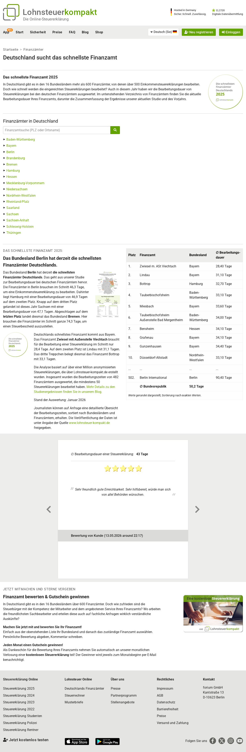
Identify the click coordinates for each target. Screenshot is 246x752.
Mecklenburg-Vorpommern (25, 183)
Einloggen (231, 32)
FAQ (72, 32)
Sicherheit (38, 32)
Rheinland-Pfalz (17, 202)
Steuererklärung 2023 (18, 702)
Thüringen (13, 233)
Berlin (10, 152)
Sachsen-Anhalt (17, 220)
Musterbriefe (74, 702)
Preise (57, 32)
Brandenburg (15, 158)
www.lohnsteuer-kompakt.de (89, 423)
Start (19, 32)
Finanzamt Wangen (90, 446)
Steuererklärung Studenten (22, 716)
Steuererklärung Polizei (20, 723)
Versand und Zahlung (172, 723)
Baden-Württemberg (20, 139)
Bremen (11, 164)
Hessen (11, 177)
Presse (116, 688)
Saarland (12, 208)
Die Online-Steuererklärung (46, 19)
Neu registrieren (198, 32)
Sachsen (12, 214)
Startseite (10, 50)
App (6, 32)
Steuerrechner (75, 695)
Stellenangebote (122, 702)
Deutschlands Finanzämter (84, 688)
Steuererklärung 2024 (18, 695)
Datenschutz (166, 702)
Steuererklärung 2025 (18, 688)
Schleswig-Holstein (20, 227)
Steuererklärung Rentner (20, 730)
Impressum (165, 688)
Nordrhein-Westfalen (21, 195)
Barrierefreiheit (167, 709)
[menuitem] (163, 32)
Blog (85, 32)
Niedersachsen (17, 189)
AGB (160, 695)
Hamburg (13, 171)
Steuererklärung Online (20, 679)
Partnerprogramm (124, 695)
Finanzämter (33, 50)
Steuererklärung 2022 (18, 709)
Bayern (11, 146)
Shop (99, 32)
